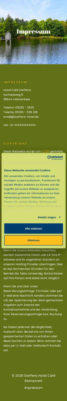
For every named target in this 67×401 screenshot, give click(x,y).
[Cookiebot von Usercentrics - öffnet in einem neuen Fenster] (48, 157)
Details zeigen (47, 217)
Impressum (33, 387)
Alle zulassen (33, 228)
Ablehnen (33, 240)
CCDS (45, 151)
